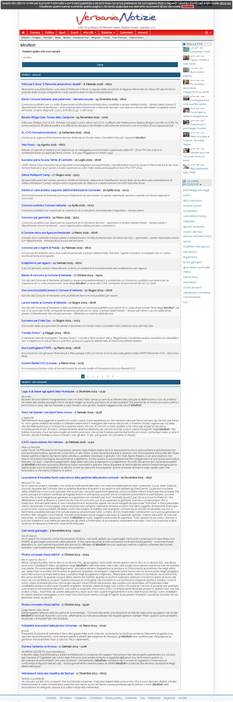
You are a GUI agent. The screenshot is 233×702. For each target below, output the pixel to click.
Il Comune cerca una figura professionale (45, 232)
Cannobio (47, 37)
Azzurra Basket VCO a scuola (38, 363)
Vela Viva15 (28, 144)
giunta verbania (193, 226)
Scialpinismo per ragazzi (35, 263)
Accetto (188, 6)
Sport (62, 32)
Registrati (169, 698)
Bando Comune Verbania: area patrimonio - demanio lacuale (57, 99)
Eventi (74, 32)
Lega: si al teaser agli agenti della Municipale (47, 391)
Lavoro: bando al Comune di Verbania (43, 302)
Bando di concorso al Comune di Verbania (46, 275)
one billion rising (194, 216)
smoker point (192, 205)
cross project (192, 287)
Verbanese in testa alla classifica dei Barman (47, 673)
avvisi (187, 241)
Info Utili (88, 32)
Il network (131, 698)
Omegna (36, 37)
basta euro (190, 277)
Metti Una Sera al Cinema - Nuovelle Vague (196, 140)
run (185, 302)
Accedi (182, 698)
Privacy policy (113, 698)
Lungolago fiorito (200, 51)
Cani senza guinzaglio (34, 530)
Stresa (58, 37)
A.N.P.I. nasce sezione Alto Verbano (42, 442)
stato (187, 195)
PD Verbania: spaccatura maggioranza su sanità (196, 88)
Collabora (80, 698)
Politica (49, 32)
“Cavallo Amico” (30, 332)
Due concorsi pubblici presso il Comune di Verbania (51, 290)
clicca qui (225, 3)
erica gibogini (192, 262)
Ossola (106, 37)
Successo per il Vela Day (35, 320)
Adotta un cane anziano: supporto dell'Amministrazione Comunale (60, 190)
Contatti (51, 698)
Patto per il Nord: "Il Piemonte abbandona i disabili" (51, 84)
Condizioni (96, 698)
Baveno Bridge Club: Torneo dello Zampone (47, 117)
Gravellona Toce (81, 37)
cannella (189, 221)
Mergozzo (96, 37)
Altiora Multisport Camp (35, 175)
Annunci (143, 32)
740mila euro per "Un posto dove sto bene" (196, 156)
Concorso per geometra (35, 217)
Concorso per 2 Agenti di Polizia (40, 247)
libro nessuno (192, 200)
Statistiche (154, 698)
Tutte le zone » (136, 37)
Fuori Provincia (119, 37)
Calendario (126, 32)
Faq (142, 698)
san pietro (190, 251)
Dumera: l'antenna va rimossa (38, 646)
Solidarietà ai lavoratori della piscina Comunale (49, 625)
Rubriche (106, 32)
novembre (190, 210)
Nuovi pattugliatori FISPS (36, 348)
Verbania (25, 37)
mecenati (189, 282)
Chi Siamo (66, 698)
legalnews (190, 257)
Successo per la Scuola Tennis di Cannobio (47, 160)
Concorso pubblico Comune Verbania (43, 205)
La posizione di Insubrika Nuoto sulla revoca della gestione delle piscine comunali (69, 477)
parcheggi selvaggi (196, 190)
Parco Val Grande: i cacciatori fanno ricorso (46, 412)
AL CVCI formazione (38, 132)
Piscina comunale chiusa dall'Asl (40, 554)
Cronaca (35, 32)
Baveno (67, 37)
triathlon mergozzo (196, 246)
